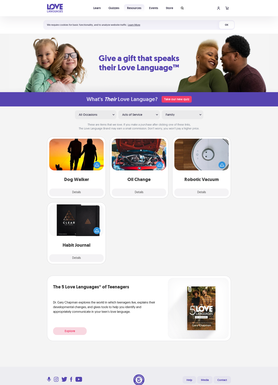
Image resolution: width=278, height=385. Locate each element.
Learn (97, 8)
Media (205, 380)
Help (189, 380)
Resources (134, 8)
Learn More (134, 24)
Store (169, 8)
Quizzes (113, 8)
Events (153, 8)
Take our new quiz (176, 99)
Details (76, 192)
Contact (222, 380)
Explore (70, 331)
